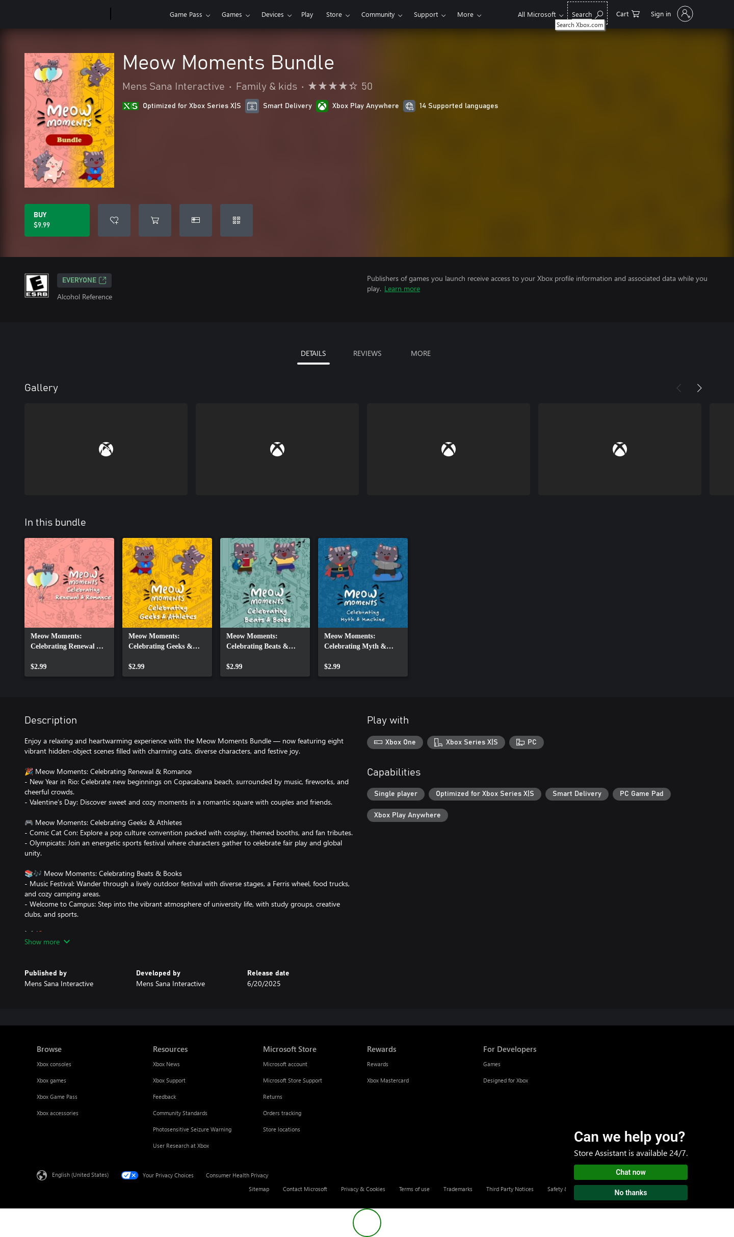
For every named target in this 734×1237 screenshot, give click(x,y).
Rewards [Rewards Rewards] (377, 1064)
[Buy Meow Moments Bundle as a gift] (195, 220)
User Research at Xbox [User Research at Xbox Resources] (181, 1145)
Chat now (631, 1172)
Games (232, 14)
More (465, 14)
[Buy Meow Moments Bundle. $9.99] (57, 220)
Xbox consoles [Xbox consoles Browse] (54, 1064)
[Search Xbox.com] (587, 13)
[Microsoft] (72, 14)
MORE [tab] (421, 353)
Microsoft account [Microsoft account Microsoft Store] (285, 1064)
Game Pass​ (186, 14)
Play (307, 14)
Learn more (402, 288)
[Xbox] (139, 14)
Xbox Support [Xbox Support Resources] (169, 1080)
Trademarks (458, 1189)
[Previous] (679, 388)
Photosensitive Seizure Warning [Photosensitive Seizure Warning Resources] (192, 1129)
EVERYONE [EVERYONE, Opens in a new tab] (84, 280)
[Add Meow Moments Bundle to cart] (155, 220)
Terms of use (414, 1189)
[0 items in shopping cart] (628, 13)
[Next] (699, 388)
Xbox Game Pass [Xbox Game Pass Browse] (57, 1096)
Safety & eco (563, 1189)
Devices (272, 14)
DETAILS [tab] (313, 353)
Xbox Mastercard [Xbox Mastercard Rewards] (388, 1080)
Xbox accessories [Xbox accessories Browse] (57, 1113)
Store (334, 14)
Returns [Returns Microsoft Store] (272, 1096)
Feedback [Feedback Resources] (164, 1096)
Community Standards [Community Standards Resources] (180, 1113)
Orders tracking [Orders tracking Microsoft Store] (282, 1113)
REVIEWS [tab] (367, 353)
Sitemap (259, 1189)
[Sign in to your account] (671, 14)
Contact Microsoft (305, 1189)
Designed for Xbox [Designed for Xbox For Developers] (505, 1080)
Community (378, 14)
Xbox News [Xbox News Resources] (166, 1064)
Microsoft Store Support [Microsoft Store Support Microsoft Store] (292, 1080)
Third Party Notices (510, 1189)
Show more (47, 941)
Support (426, 14)
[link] (69, 607)
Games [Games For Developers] (492, 1064)
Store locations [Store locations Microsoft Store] (281, 1129)
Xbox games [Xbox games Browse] (51, 1080)
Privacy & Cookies (363, 1189)
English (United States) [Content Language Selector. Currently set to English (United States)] (80, 1174)
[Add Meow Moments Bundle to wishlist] (114, 220)
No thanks (631, 1193)
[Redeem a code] (236, 220)
